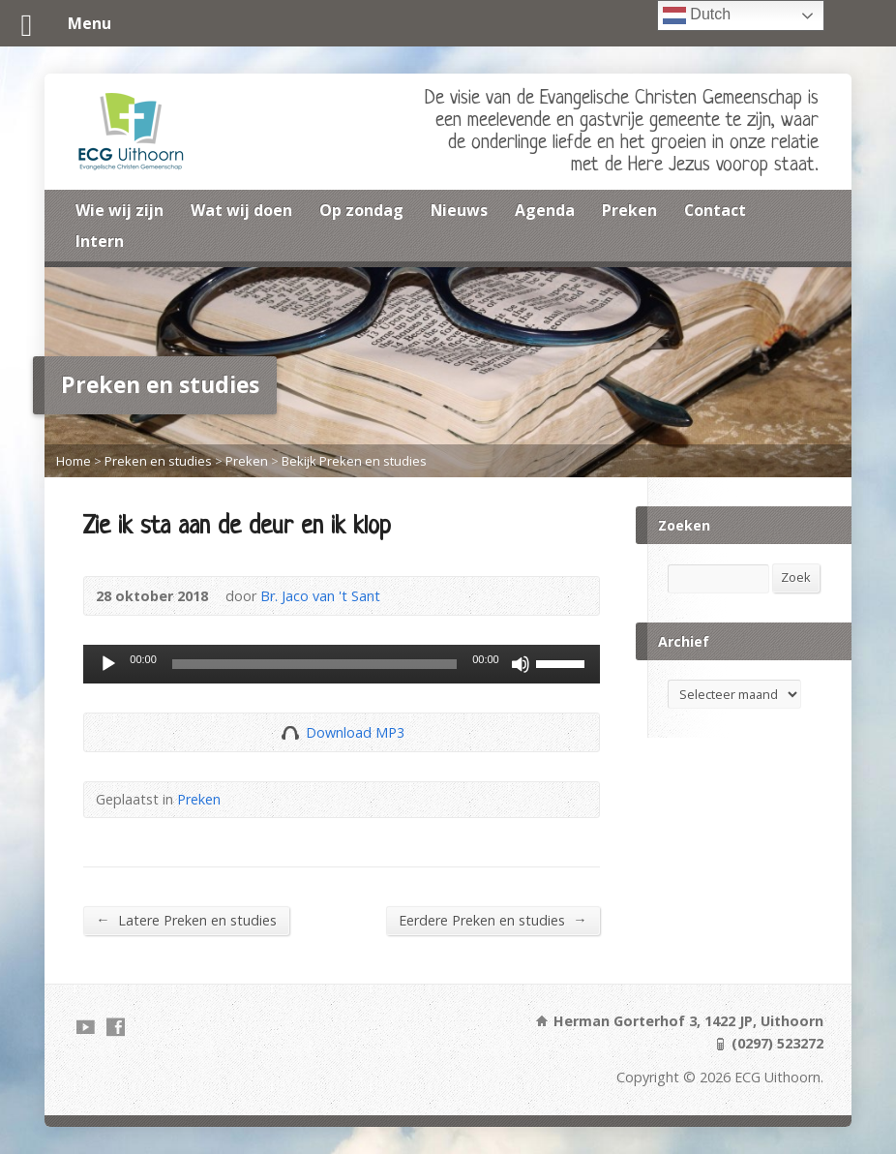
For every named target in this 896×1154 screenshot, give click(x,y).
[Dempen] (520, 664)
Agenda (545, 210)
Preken (629, 210)
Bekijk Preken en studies (354, 461)
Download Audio (290, 732)
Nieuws (459, 210)
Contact (715, 210)
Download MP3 (355, 732)
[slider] (314, 664)
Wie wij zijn (119, 210)
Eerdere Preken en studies (492, 919)
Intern (99, 241)
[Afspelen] (108, 664)
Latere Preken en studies (186, 919)
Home (73, 461)
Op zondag (361, 210)
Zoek (796, 577)
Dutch (697, 15)
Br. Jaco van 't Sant (320, 596)
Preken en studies (158, 461)
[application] (341, 664)
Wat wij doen (241, 210)
